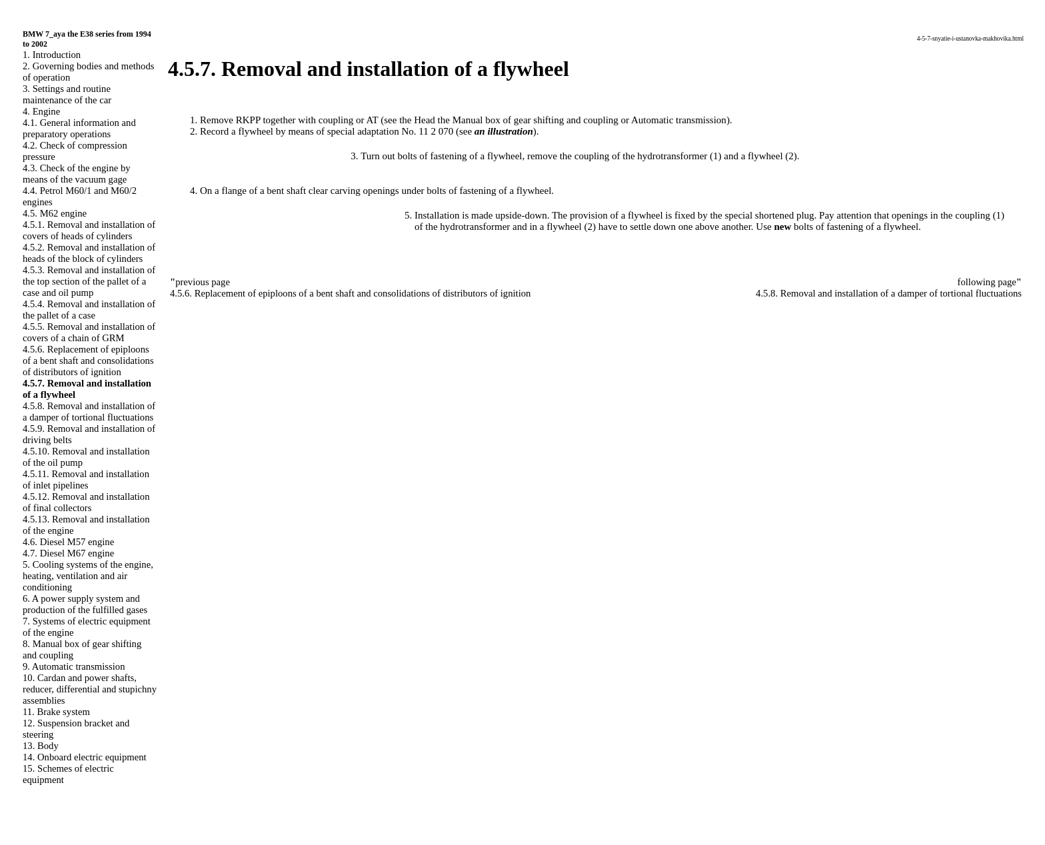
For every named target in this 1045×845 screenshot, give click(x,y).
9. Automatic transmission (74, 666)
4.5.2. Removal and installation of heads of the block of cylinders (89, 253)
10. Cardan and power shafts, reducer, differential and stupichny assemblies (90, 689)
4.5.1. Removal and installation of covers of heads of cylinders (89, 230)
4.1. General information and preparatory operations (79, 128)
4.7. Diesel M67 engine (68, 553)
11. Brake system (56, 711)
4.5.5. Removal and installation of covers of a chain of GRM (89, 332)
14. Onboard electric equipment (85, 757)
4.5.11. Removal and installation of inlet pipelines (86, 479)
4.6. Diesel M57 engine (68, 541)
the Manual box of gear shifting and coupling (528, 120)
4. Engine (41, 111)
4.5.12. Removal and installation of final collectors (86, 502)
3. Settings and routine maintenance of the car (67, 94)
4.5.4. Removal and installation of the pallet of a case (89, 310)
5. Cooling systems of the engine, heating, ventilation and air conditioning (88, 575)
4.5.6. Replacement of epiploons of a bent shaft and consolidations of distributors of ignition (88, 360)
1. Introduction (52, 54)
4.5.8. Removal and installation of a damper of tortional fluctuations (89, 411)
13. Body (41, 745)
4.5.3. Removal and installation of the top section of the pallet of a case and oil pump (89, 281)
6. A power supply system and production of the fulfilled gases (85, 604)
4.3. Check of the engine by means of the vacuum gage (77, 174)
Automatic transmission (678, 120)
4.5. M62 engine (55, 213)
